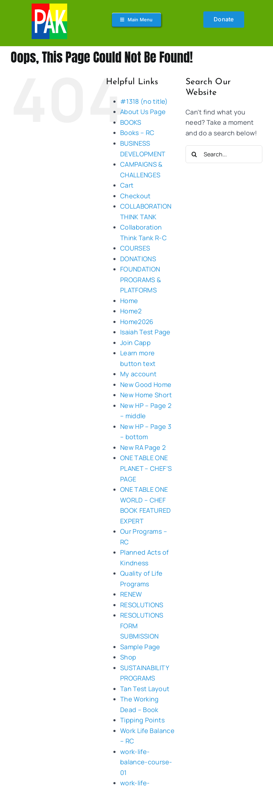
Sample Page (140, 646)
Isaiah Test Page (145, 332)
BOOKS (130, 122)
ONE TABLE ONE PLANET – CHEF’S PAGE (146, 468)
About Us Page (143, 111)
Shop (128, 657)
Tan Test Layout (144, 688)
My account (138, 374)
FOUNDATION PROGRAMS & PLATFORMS (140, 279)
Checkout (135, 196)
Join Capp (135, 342)
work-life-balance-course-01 (146, 762)
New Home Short (146, 395)
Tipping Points (142, 720)
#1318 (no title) (144, 101)
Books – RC (137, 132)
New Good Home (146, 384)
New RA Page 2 (143, 447)
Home (129, 300)
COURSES (135, 248)
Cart (126, 185)
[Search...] (224, 154)
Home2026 (137, 321)
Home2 (131, 311)
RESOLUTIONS (142, 605)
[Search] (194, 154)
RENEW (131, 594)
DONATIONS (138, 258)
